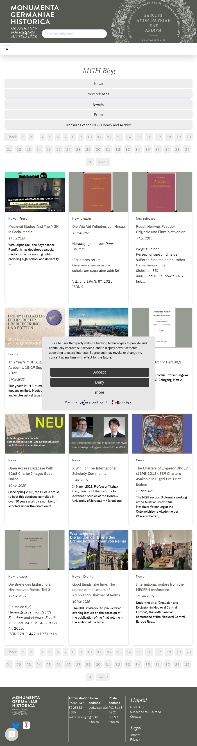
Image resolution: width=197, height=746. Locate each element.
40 (90, 162)
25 (48, 149)
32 (118, 149)
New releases (98, 94)
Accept (99, 372)
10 (89, 137)
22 (19, 149)
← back (11, 137)
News (98, 83)
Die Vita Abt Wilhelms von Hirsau (98, 226)
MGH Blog (137, 707)
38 (177, 149)
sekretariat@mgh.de (83, 717)
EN (24, 33)
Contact (135, 717)
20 (188, 137)
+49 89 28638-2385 (76, 707)
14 (129, 137)
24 (38, 149)
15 (139, 137)
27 (68, 149)
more (99, 392)
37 (167, 149)
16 (149, 137)
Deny (99, 382)
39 (187, 149)
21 (9, 149)
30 (98, 149)
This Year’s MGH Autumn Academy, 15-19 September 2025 (31, 367)
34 (138, 149)
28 (78, 149)
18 (169, 137)
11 (99, 137)
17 (159, 137)
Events (98, 104)
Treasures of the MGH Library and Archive (98, 125)
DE (33, 33)
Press (98, 114)
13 (119, 137)
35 (147, 149)
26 (58, 149)
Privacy (135, 739)
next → (103, 162)
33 (128, 149)
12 (109, 137)
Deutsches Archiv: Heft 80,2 (158, 362)
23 (29, 149)
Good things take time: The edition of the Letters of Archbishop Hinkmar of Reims (96, 589)
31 (108, 149)
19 (179, 137)
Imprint (135, 735)
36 (157, 149)
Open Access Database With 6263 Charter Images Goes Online (30, 473)
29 (88, 149)
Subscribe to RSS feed (145, 712)
